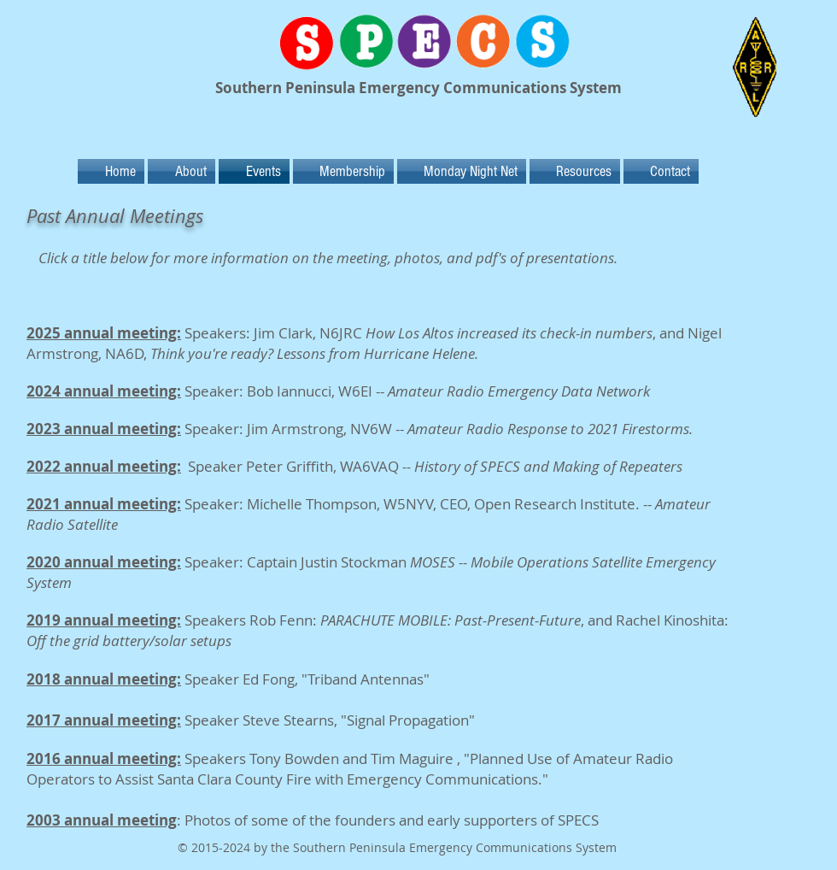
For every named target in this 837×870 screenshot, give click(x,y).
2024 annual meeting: (103, 391)
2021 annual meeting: (103, 504)
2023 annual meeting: (103, 428)
